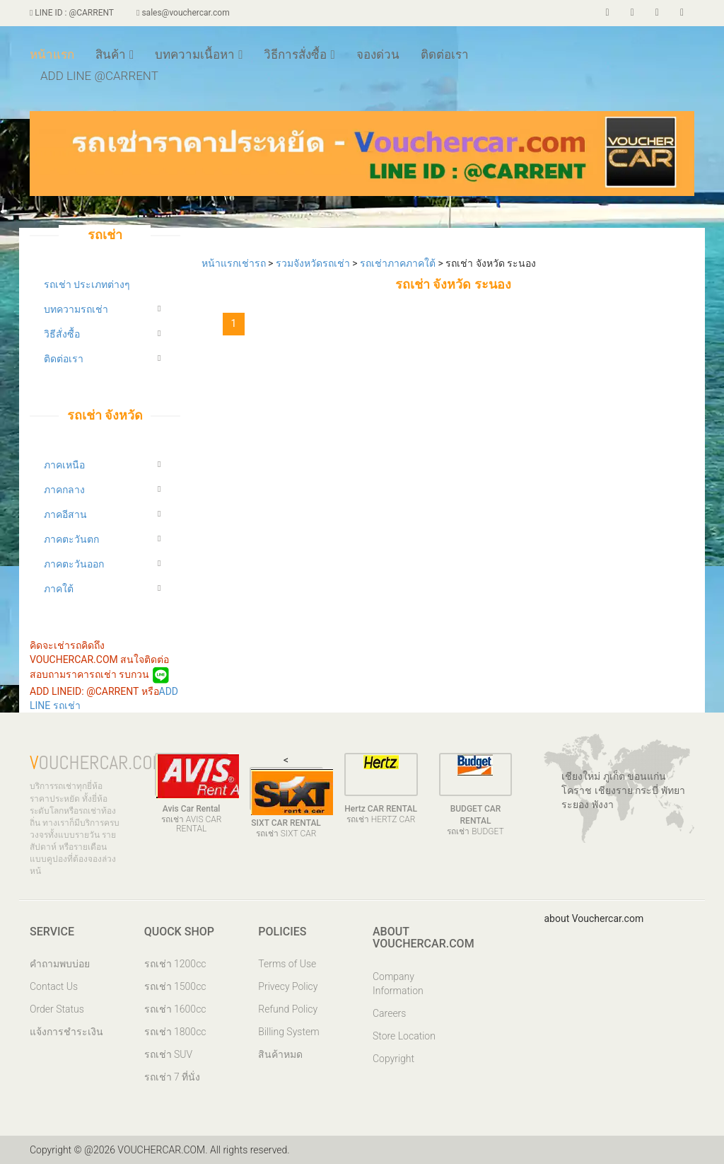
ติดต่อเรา (445, 54)
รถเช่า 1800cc (175, 1031)
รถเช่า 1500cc (175, 986)
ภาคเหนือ (64, 465)
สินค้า (114, 54)
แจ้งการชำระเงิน (66, 1031)
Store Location (404, 1036)
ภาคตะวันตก (71, 539)
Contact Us (54, 986)
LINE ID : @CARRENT (72, 13)
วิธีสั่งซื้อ (62, 334)
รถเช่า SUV (168, 1054)
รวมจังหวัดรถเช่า (314, 263)
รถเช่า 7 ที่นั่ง (172, 1077)
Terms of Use (287, 963)
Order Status (57, 1009)
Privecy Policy (287, 986)
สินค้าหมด (280, 1054)
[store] (682, 12)
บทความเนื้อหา (199, 54)
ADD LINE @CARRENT (99, 76)
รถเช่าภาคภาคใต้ (399, 263)
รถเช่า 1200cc (175, 963)
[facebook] (607, 12)
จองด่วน (377, 54)
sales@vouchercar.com (183, 13)
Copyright (393, 1058)
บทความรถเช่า (76, 309)
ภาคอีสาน (65, 514)
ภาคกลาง (64, 489)
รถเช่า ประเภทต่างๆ (87, 284)
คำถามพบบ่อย (60, 963)
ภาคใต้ (59, 588)
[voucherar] (657, 12)
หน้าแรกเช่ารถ (235, 263)
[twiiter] (632, 12)
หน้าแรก (52, 54)
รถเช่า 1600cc (175, 1009)
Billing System (288, 1031)
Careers (389, 1013)
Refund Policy (287, 1009)
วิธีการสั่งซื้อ (299, 54)
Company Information (398, 983)
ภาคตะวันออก (74, 564)
